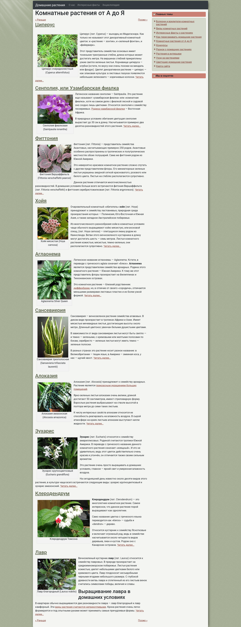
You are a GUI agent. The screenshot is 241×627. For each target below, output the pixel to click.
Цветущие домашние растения (174, 62)
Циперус (45, 25)
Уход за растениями (167, 57)
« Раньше (40, 19)
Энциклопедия (110, 5)
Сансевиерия (50, 310)
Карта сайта (163, 66)
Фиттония (46, 138)
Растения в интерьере (169, 53)
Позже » (142, 19)
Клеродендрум (52, 493)
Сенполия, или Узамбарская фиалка (77, 88)
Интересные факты (88, 5)
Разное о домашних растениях (174, 49)
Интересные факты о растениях (174, 32)
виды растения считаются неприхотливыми (80, 606)
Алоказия (46, 376)
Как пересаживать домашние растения (179, 37)
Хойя (41, 201)
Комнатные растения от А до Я (174, 41)
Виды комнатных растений (171, 28)
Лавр (41, 552)
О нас (72, 5)
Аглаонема (47, 254)
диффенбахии (82, 288)
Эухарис (44, 431)
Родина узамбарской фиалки (108, 108)
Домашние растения (50, 5)
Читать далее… (131, 126)
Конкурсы (162, 45)
